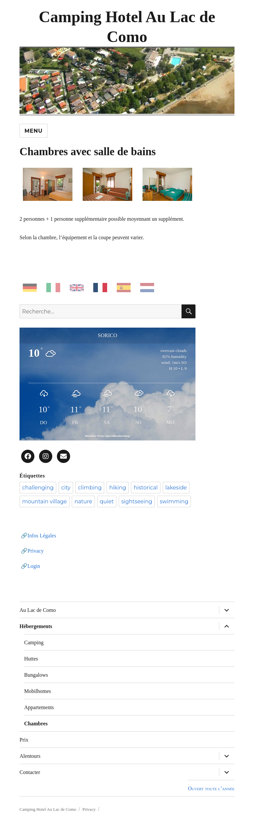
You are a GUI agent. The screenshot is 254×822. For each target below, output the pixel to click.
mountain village (44, 501)
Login (33, 566)
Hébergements (36, 626)
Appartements (39, 707)
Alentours (30, 756)
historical (146, 487)
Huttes (31, 659)
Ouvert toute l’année (211, 788)
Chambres (36, 723)
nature (83, 501)
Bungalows (36, 675)
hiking (117, 487)
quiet (107, 501)
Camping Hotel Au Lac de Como (48, 809)
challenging (38, 487)
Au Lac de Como (38, 610)
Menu (33, 131)
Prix (24, 740)
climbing (90, 487)
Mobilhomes (37, 691)
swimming (174, 501)
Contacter (30, 772)
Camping (34, 642)
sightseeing (136, 501)
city (65, 487)
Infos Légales (41, 535)
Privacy (35, 551)
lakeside (176, 487)
